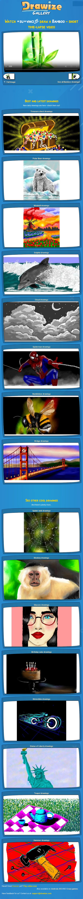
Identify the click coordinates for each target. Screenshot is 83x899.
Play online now (30, 886)
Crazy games (72, 889)
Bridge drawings (41, 441)
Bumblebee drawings (41, 394)
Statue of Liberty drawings (41, 746)
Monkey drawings (41, 558)
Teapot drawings (41, 793)
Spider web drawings (41, 511)
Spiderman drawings (41, 347)
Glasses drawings (41, 605)
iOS (60, 889)
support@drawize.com (41, 893)
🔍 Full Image (9, 82)
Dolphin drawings (41, 253)
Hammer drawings (42, 840)
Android (54, 889)
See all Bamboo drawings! (69, 82)
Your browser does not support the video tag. (41, 52)
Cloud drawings (41, 300)
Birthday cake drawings (41, 652)
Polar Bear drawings (41, 158)
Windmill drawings (41, 206)
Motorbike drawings (41, 699)
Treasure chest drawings (41, 111)
